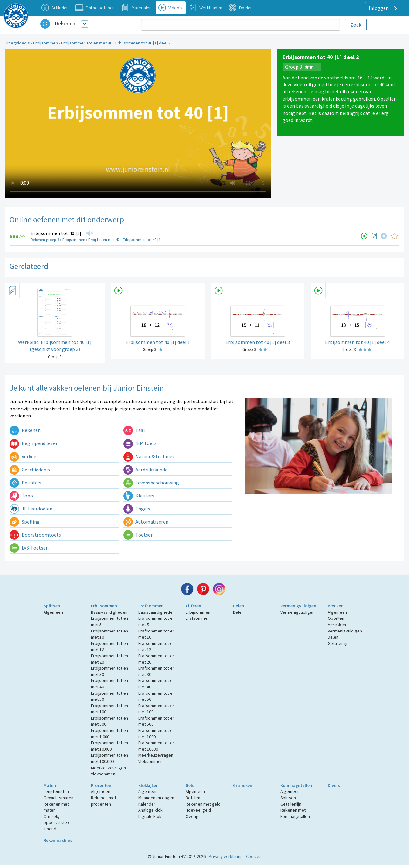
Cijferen (193, 606)
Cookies (254, 856)
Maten (50, 785)
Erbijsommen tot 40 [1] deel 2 (143, 43)
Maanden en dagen (156, 798)
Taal (134, 430)
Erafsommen (151, 606)
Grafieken (242, 785)
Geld (190, 785)
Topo (21, 495)
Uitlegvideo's (17, 43)
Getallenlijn (338, 643)
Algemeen (53, 612)
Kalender (146, 804)
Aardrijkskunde (145, 469)
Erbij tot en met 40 (103, 239)
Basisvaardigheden (109, 612)
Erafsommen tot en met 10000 (156, 746)
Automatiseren (145, 521)
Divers (334, 785)
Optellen (336, 618)
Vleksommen (103, 774)
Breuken (336, 606)
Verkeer (24, 456)
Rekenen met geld (203, 804)
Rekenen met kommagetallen (295, 813)
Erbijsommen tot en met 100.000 (109, 758)
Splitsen (52, 606)
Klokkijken (148, 785)
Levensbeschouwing (151, 482)
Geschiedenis (30, 469)
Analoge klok (150, 810)
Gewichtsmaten (58, 798)
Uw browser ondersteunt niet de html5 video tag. (138, 124)
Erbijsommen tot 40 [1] (56, 233)
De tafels (25, 482)
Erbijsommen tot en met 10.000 (109, 746)
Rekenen (65, 23)
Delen (238, 606)
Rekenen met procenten (103, 801)
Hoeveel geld (198, 810)
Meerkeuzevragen (108, 768)
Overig (192, 816)
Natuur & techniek (149, 456)
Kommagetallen (296, 785)
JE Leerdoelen (31, 508)
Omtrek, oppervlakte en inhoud (58, 823)
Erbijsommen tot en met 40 (86, 43)
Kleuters (138, 495)
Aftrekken (337, 624)
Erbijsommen (45, 43)
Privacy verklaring (226, 856)
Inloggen (384, 8)
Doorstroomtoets (35, 534)
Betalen (193, 798)
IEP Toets (140, 443)
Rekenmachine (58, 840)
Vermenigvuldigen (298, 606)
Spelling (25, 521)
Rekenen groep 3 (45, 239)
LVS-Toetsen (29, 547)
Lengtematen (56, 791)
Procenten (101, 785)
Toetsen (138, 534)
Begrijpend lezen (34, 443)
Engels (136, 508)
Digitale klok (149, 816)
